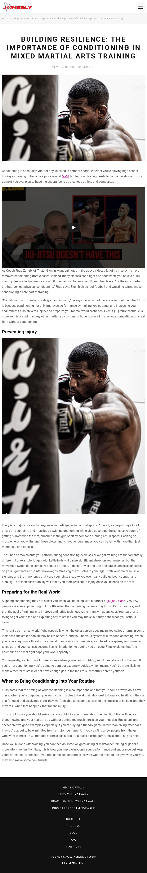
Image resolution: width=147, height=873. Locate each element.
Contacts (73, 846)
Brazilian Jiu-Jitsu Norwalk (73, 801)
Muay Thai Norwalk (73, 794)
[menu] (140, 6)
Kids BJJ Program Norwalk (73, 808)
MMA (27, 18)
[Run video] (73, 227)
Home (5, 18)
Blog (16, 18)
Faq (73, 839)
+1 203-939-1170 (73, 863)
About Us (74, 825)
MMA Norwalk (73, 787)
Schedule (73, 818)
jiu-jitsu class (116, 601)
